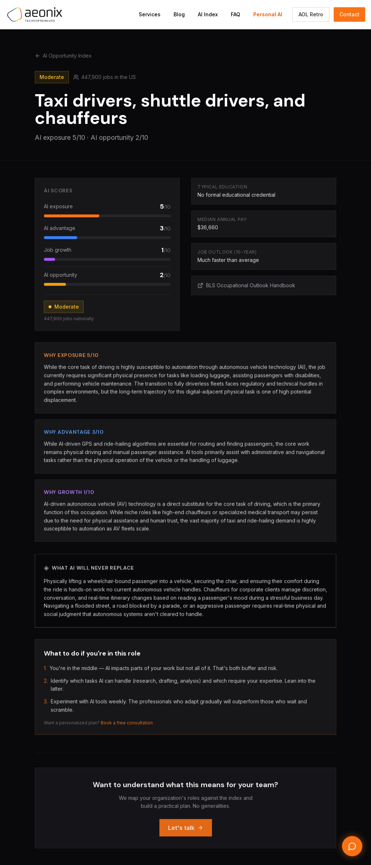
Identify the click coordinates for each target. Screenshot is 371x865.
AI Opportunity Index (63, 56)
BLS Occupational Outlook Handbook (246, 286)
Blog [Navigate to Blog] (179, 14)
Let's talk (185, 832)
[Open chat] (352, 846)
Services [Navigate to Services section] (150, 14)
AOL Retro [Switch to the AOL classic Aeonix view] (311, 14)
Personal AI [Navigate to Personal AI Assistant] (267, 14)
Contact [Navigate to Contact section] (349, 14)
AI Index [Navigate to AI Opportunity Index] (208, 14)
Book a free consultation (127, 725)
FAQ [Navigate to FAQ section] (235, 14)
